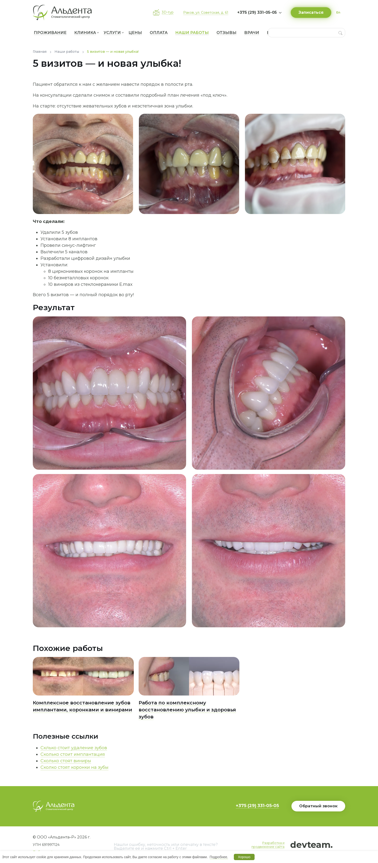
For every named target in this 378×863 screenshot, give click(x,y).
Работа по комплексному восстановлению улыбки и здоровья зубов (187, 710)
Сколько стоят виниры (65, 760)
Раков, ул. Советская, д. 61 (205, 12)
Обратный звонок (318, 806)
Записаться (311, 12)
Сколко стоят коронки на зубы (74, 767)
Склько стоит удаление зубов (73, 747)
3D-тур (168, 12)
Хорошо (244, 857)
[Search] (340, 32)
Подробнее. (219, 857)
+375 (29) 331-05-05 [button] (257, 12)
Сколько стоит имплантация (72, 754)
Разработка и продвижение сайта (267, 845)
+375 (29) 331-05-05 (257, 805)
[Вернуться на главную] (64, 12)
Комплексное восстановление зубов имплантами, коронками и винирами (82, 706)
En (338, 12)
